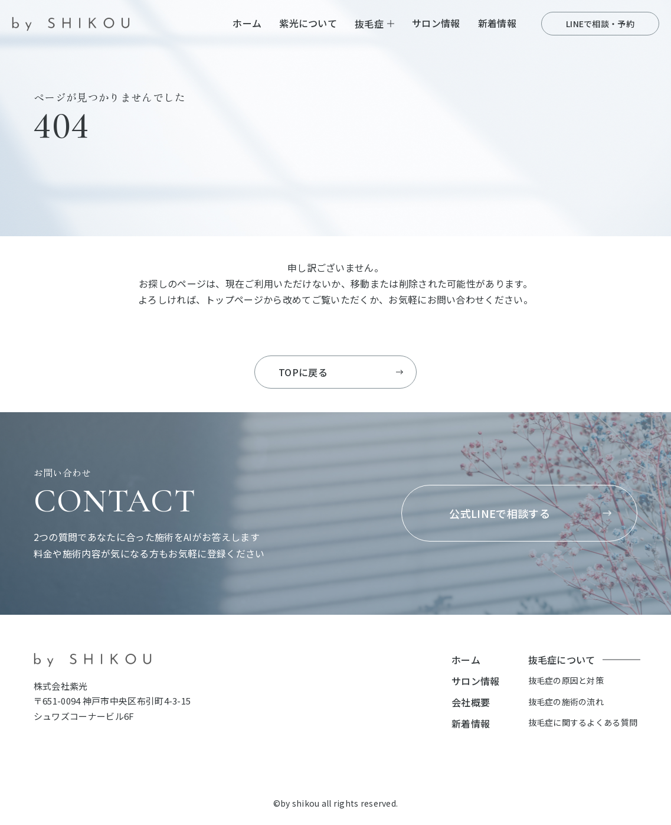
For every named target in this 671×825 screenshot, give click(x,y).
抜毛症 (369, 24)
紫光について (308, 23)
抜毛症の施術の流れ (566, 701)
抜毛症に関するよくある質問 (583, 722)
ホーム (247, 23)
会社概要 (470, 702)
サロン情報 (436, 23)
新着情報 (497, 23)
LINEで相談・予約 (600, 24)
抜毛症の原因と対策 (566, 680)
